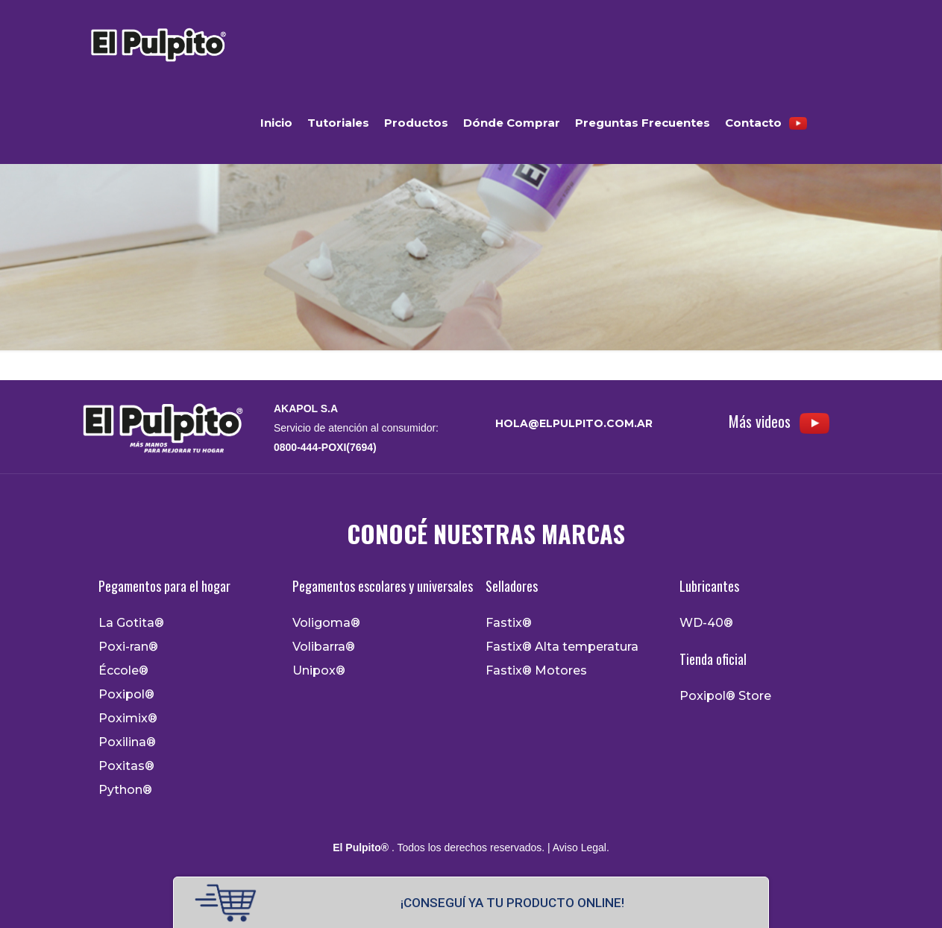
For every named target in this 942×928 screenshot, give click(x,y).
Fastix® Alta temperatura (562, 647)
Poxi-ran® (128, 647)
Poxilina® (127, 742)
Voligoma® (326, 623)
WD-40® (706, 623)
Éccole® (123, 671)
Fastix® (509, 623)
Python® (125, 790)
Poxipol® (126, 695)
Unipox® (318, 671)
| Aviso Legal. (576, 847)
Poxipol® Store (725, 696)
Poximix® (127, 719)
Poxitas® (126, 766)
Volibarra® (323, 647)
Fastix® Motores (536, 671)
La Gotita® (131, 623)
